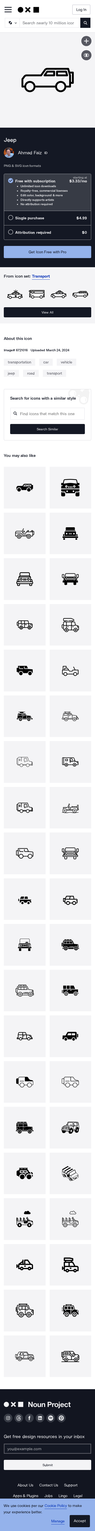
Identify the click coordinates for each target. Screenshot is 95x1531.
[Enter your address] (47, 1449)
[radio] (47, 192)
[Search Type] (12, 23)
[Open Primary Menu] (8, 10)
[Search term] (50, 23)
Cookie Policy (56, 1505)
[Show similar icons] (86, 55)
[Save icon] (86, 41)
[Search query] (47, 414)
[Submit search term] (85, 23)
